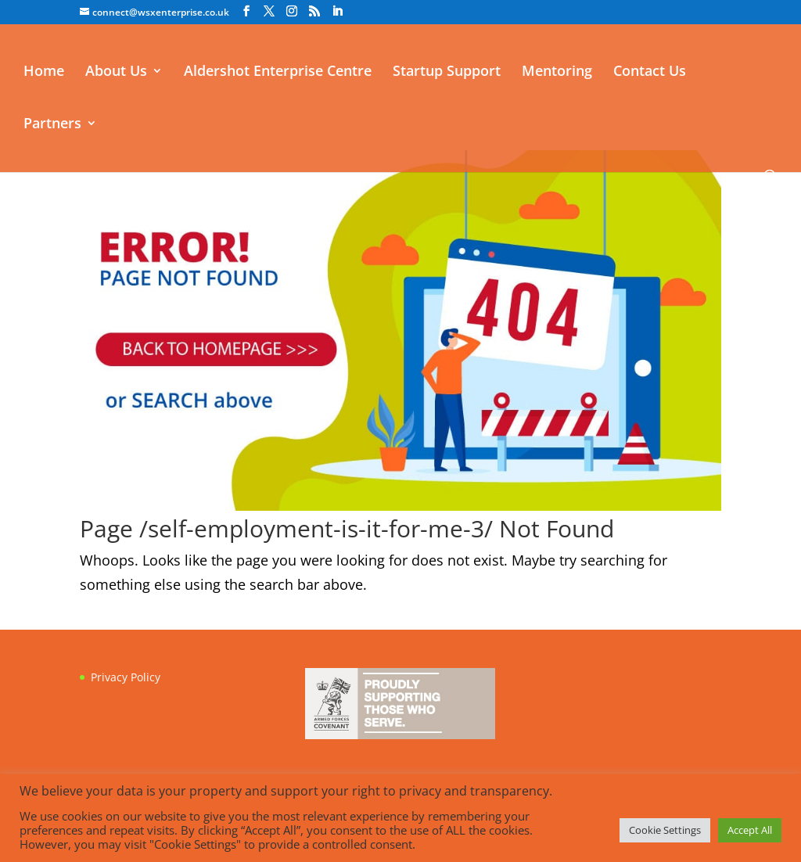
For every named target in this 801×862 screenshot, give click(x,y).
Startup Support (447, 72)
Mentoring (557, 72)
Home (43, 72)
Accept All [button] (749, 830)
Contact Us (649, 72)
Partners (52, 124)
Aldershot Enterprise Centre (278, 72)
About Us (116, 72)
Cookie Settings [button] (665, 830)
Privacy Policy (125, 677)
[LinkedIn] (337, 11)
